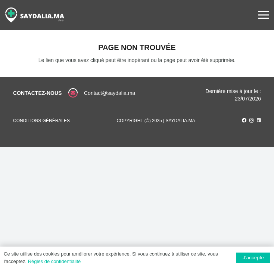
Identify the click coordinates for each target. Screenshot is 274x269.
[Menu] (263, 15)
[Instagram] (251, 120)
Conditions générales (41, 120)
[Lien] (34, 14)
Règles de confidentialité (54, 261)
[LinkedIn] (259, 120)
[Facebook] (244, 120)
